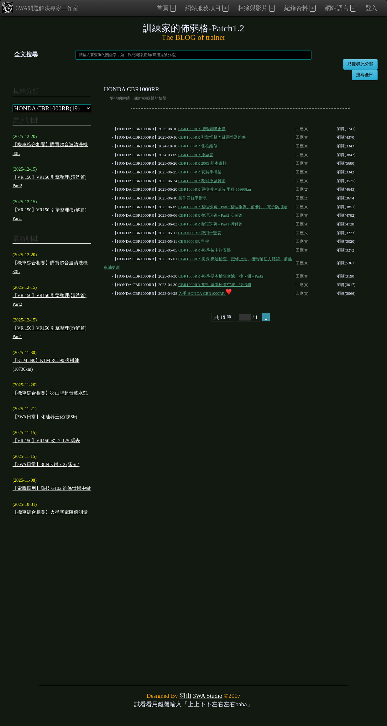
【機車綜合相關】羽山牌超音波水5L (50, 392)
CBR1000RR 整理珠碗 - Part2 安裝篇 (210, 215)
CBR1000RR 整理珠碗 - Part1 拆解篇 (210, 224)
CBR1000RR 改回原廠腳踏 (202, 180)
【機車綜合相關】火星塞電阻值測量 (50, 512)
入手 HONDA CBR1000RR (205, 293)
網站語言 (337, 8)
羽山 (185, 695)
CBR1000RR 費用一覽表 (200, 233)
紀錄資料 (296, 8)
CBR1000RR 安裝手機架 (200, 172)
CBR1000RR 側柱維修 (197, 146)
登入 (371, 8)
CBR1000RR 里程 (193, 241)
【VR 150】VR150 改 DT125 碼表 (46, 440)
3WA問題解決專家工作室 (40, 7)
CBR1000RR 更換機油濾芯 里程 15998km (214, 189)
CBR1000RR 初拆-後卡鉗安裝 (204, 250)
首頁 (163, 8)
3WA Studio (207, 695)
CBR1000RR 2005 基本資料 (202, 163)
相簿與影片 (253, 8)
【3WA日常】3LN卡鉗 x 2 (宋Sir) (46, 464)
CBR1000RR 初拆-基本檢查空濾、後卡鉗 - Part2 (220, 276)
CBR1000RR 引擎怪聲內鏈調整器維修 (212, 137)
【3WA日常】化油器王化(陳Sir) (45, 416)
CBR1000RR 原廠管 (195, 154)
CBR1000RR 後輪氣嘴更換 (202, 128)
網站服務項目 (203, 8)
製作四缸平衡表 (192, 198)
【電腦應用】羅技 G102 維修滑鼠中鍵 (52, 488)
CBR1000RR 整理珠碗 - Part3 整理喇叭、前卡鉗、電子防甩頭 (232, 206)
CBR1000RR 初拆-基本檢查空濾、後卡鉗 (214, 284)
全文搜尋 (26, 54)
